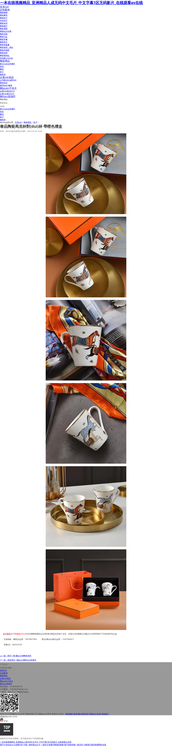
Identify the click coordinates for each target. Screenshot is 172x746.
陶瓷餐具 (4, 15)
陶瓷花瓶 (4, 34)
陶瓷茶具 (4, 23)
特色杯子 (4, 20)
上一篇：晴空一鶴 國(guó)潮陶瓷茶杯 (15, 655)
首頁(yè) (4, 6)
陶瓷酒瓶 (4, 28)
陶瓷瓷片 (4, 42)
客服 (4, 721)
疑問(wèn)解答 (6, 85)
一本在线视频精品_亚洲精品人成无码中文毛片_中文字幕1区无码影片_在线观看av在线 (71, 2)
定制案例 (5, 9)
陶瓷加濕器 (4, 50)
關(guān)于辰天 (8, 88)
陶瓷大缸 (4, 36)
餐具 (2, 69)
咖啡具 (3, 74)
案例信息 (4, 82)
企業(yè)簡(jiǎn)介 (7, 91)
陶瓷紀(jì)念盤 (5, 31)
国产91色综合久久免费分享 (11, 744)
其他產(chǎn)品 (6, 58)
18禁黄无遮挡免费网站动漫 (94, 744)
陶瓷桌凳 (4, 52)
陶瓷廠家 (69, 714)
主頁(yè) (18, 122)
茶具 (2, 66)
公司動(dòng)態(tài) (8, 80)
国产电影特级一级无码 (73, 744)
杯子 (2, 72)
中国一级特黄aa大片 (32, 744)
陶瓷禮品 (5, 60)
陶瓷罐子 (4, 26)
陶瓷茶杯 (85, 714)
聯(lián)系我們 (7, 96)
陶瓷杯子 (4, 18)
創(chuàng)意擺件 (7, 63)
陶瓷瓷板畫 (4, 44)
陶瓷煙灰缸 (4, 55)
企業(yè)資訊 (7, 77)
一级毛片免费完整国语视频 (52, 744)
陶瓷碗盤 (4, 12)
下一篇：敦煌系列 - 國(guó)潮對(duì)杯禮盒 (18, 660)
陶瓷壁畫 (4, 39)
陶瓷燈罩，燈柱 (6, 47)
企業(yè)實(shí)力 (7, 93)
